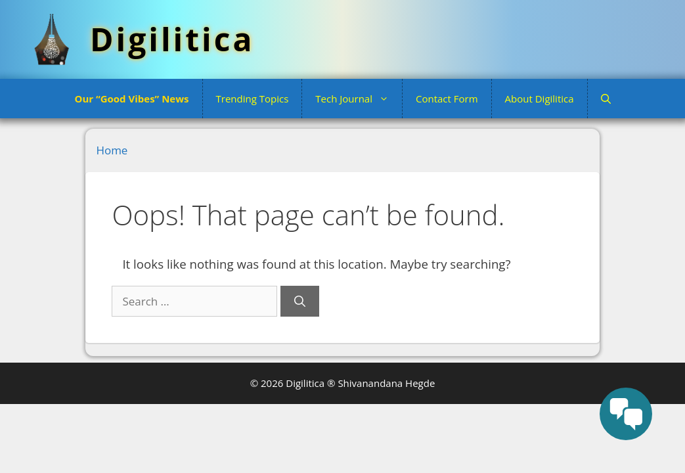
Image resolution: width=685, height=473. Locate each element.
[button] (606, 98)
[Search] (299, 301)
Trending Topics (252, 98)
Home (111, 150)
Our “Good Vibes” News (131, 98)
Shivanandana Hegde (386, 383)
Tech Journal (358, 98)
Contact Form (447, 98)
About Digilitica (539, 98)
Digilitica (172, 39)
